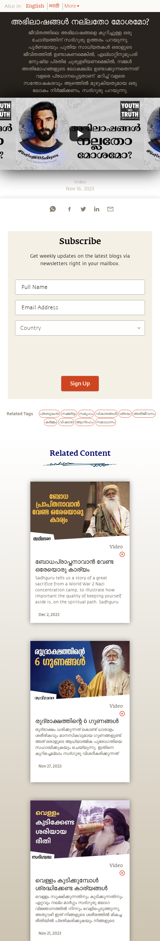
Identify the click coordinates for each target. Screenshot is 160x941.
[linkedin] (96, 209)
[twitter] (83, 209)
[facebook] (69, 208)
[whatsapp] (53, 209)
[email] (110, 209)
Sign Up (80, 383)
